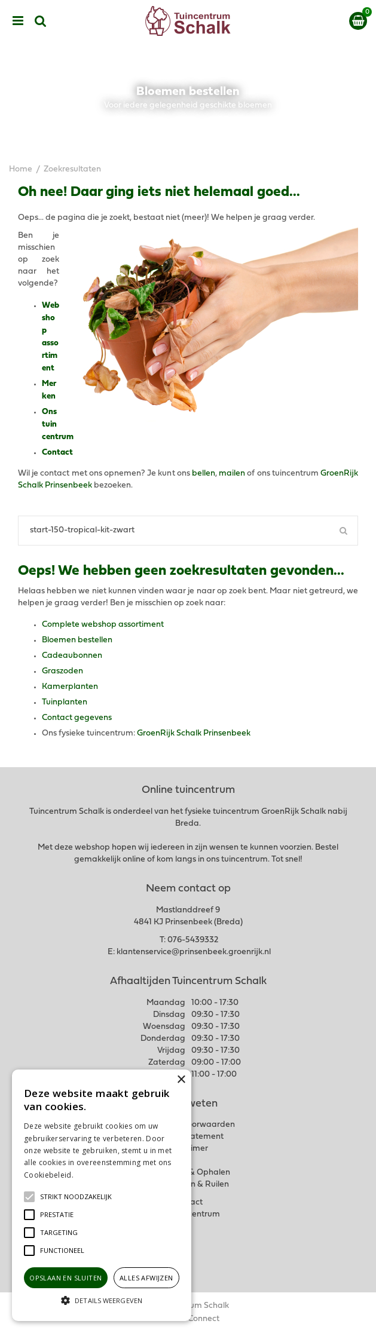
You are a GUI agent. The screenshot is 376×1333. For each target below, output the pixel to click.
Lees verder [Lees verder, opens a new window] (95, 1174)
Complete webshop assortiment (103, 625)
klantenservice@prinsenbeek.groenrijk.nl (194, 952)
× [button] (180, 1079)
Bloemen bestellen (77, 640)
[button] (76, 1197)
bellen (203, 473)
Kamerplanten (70, 687)
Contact (57, 452)
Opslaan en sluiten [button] (65, 1277)
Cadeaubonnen (72, 656)
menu (18, 21)
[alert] (101, 1195)
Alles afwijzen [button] (146, 1277)
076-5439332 (192, 940)
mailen (232, 473)
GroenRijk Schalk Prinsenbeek (193, 733)
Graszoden (62, 671)
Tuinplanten (64, 702)
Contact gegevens (77, 718)
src (41, 21)
